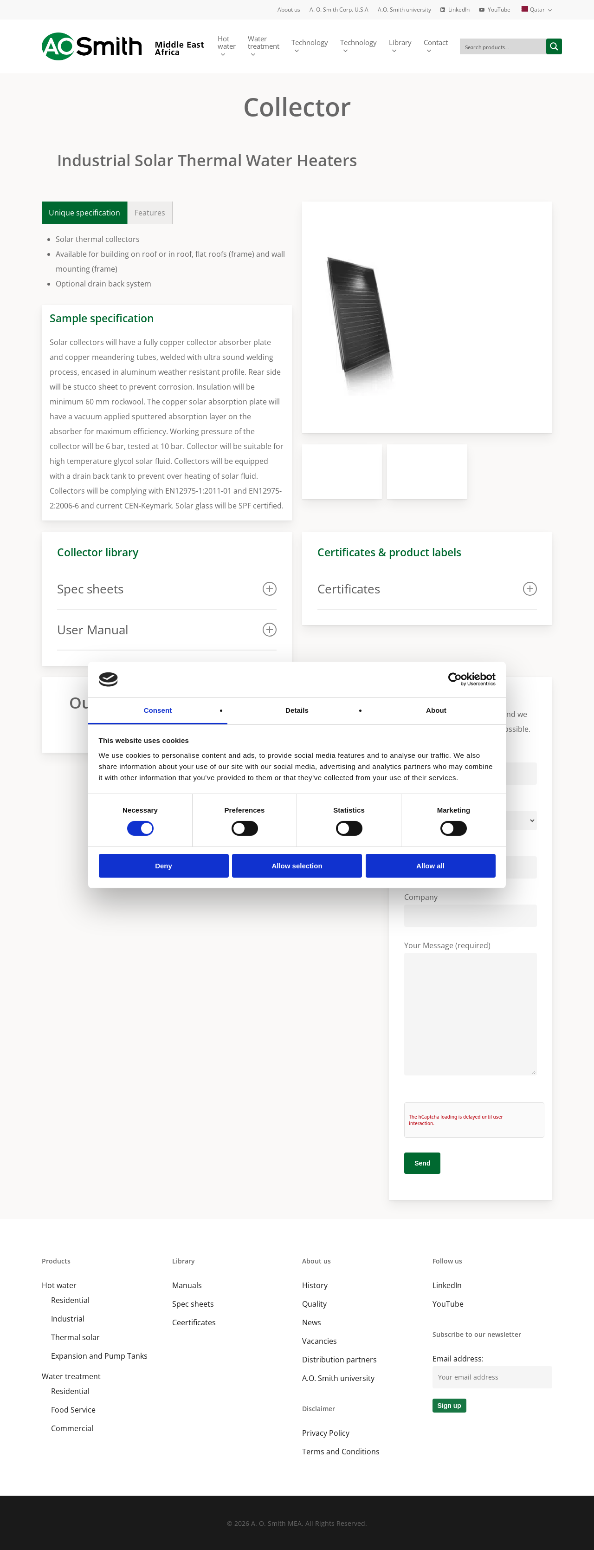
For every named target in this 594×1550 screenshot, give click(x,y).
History (315, 1285)
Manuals (187, 1285)
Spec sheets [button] (167, 588)
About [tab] (436, 710)
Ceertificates (194, 1322)
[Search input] (503, 46)
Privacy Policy (325, 1433)
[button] (85, 213)
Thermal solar (75, 1337)
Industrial (67, 1319)
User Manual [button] (167, 629)
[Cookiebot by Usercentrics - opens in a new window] (455, 679)
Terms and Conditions (341, 1451)
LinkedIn (447, 1285)
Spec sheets (193, 1304)
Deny (163, 866)
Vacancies (319, 1341)
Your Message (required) (470, 1010)
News (311, 1322)
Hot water (59, 1285)
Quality (314, 1304)
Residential (70, 1300)
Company (470, 909)
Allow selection (296, 866)
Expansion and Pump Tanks (99, 1356)
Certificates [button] (427, 588)
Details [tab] (297, 710)
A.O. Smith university (338, 1378)
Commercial (72, 1428)
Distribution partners (339, 1360)
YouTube (448, 1304)
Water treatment (71, 1376)
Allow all (430, 866)
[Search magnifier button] (554, 46)
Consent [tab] (158, 710)
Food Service (73, 1410)
